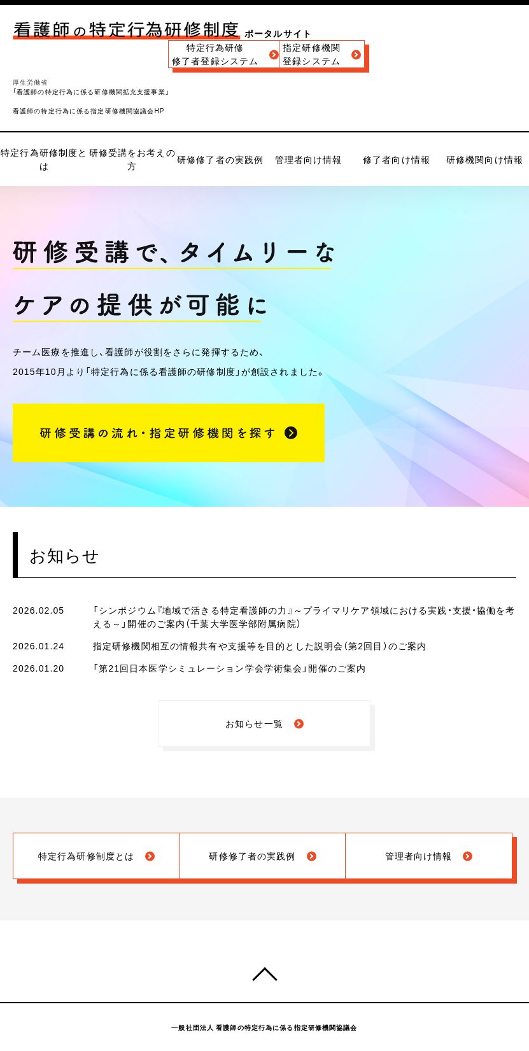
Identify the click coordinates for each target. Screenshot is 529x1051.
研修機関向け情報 (484, 159)
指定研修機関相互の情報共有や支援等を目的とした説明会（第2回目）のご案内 (260, 645)
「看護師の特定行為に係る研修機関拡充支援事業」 (91, 91)
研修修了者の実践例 (220, 159)
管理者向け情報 (308, 159)
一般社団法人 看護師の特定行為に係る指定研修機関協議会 (264, 1027)
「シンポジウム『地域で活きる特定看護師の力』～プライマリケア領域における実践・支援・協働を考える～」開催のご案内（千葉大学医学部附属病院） (304, 616)
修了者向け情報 (396, 159)
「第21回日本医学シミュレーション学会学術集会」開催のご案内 (229, 667)
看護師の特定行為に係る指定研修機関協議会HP (89, 110)
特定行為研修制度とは (44, 159)
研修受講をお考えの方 (132, 159)
